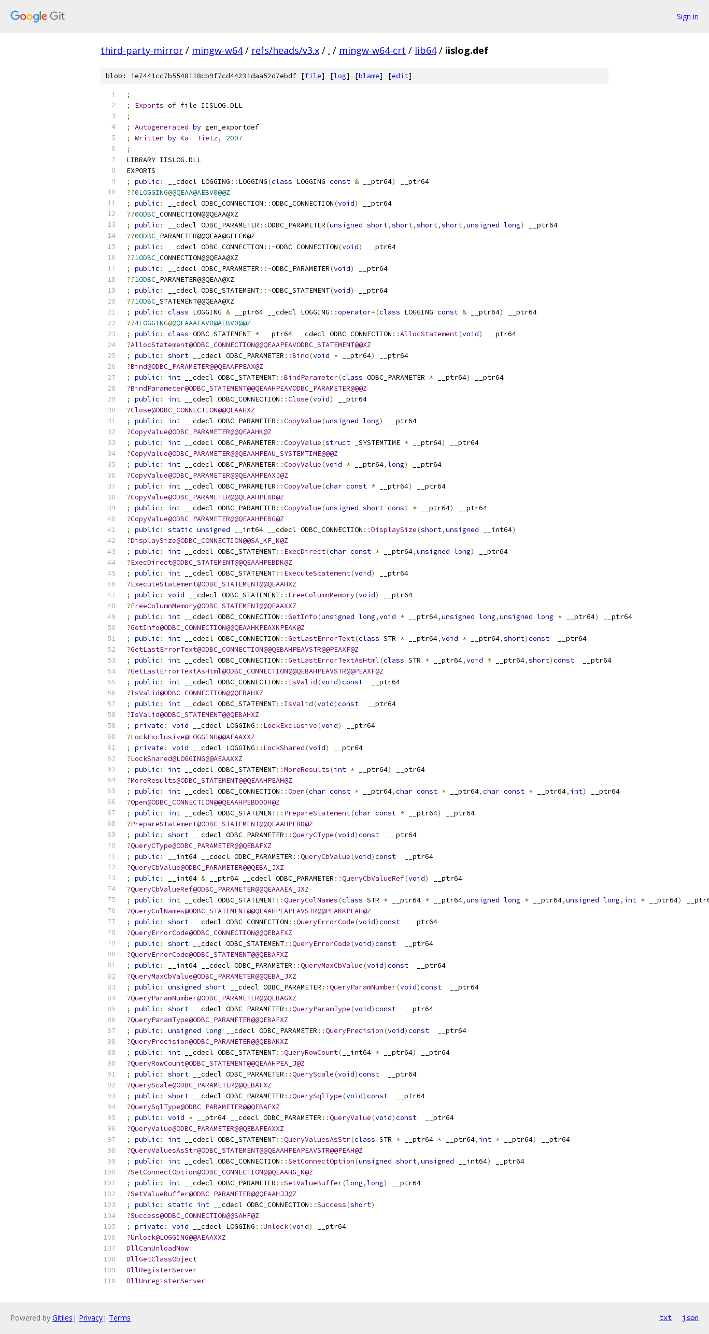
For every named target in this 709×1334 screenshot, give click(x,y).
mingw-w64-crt (372, 50)
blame (369, 75)
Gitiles (62, 1318)
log (340, 75)
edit (400, 75)
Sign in (688, 16)
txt (665, 1317)
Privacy (91, 1318)
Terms (120, 1318)
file (313, 75)
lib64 (425, 50)
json (690, 1317)
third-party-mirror (142, 50)
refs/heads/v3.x (285, 50)
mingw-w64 (217, 50)
